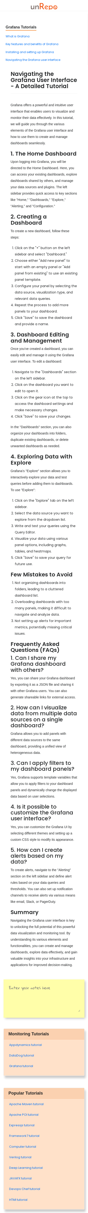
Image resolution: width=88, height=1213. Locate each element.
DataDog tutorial (21, 1055)
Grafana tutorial (21, 1066)
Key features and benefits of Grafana (32, 44)
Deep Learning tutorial (26, 1168)
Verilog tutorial (20, 1157)
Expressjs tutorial (21, 1125)
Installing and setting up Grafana (30, 52)
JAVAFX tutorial (20, 1178)
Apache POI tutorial (23, 1114)
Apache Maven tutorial (26, 1104)
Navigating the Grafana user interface (33, 60)
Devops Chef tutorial (24, 1189)
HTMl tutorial (18, 1199)
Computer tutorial (22, 1146)
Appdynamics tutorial (25, 1045)
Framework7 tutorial (24, 1136)
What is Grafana (18, 36)
